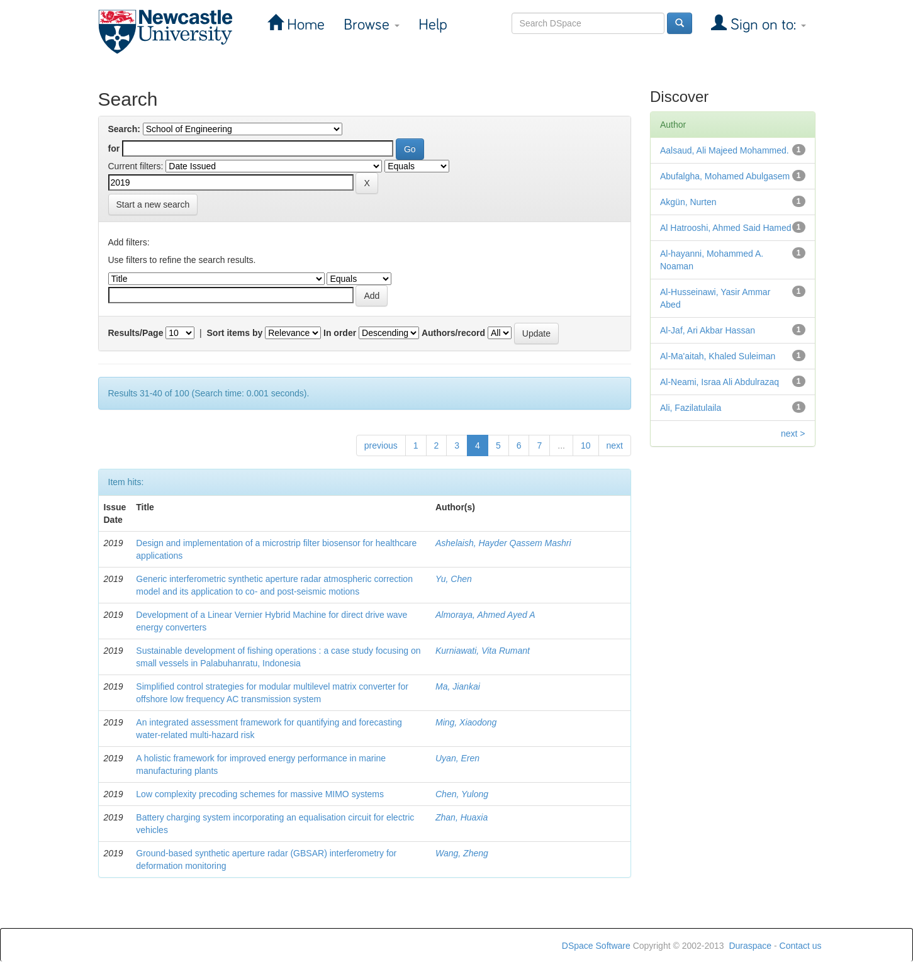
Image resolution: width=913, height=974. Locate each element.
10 (586, 445)
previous (381, 445)
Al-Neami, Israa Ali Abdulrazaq (719, 382)
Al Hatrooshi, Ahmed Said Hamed (726, 228)
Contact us (801, 946)
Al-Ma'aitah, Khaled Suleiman (717, 356)
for (114, 148)
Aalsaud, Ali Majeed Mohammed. (724, 150)
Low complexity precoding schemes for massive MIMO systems (260, 794)
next (615, 445)
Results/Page (136, 333)
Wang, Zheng (461, 853)
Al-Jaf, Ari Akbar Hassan (707, 330)
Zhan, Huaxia (461, 817)
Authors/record (453, 333)
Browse (372, 25)
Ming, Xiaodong (465, 722)
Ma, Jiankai (457, 686)
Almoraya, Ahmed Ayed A (485, 615)
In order (339, 333)
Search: (124, 129)
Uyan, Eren (457, 758)
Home (304, 25)
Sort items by (235, 333)
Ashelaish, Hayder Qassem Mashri (503, 543)
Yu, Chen (453, 579)
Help (432, 25)
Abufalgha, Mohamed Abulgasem (725, 176)
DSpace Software (596, 946)
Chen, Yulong (461, 794)
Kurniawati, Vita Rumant (482, 651)
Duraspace (750, 946)
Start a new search (153, 204)
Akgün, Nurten (688, 202)
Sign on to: (766, 25)
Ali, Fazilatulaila (690, 408)
